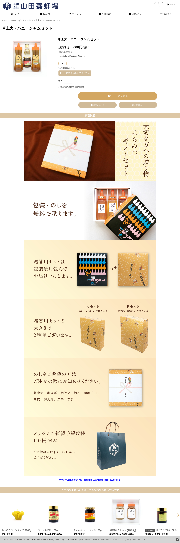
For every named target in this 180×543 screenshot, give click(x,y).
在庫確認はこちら (67, 68)
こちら (142, 540)
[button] (165, 14)
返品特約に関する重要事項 (71, 87)
